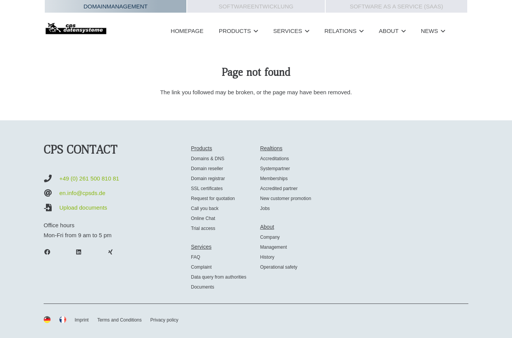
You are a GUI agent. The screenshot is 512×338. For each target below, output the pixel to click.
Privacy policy (164, 320)
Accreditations (274, 158)
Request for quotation (213, 198)
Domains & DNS (207, 158)
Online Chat (203, 218)
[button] (254, 31)
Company (270, 237)
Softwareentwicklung (255, 6)
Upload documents (83, 207)
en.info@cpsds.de (82, 193)
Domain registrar (208, 178)
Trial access (203, 228)
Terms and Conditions (119, 320)
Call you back (204, 208)
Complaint (201, 267)
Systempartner (275, 168)
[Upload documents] (51, 208)
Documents (202, 287)
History (267, 257)
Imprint (82, 320)
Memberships (274, 178)
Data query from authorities (218, 277)
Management (273, 247)
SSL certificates (207, 188)
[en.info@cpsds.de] (51, 193)
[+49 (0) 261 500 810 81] (51, 178)
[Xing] (114, 252)
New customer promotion (285, 198)
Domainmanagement (115, 6)
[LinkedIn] (82, 252)
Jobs (265, 208)
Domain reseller (207, 168)
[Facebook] (51, 252)
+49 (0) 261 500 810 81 (89, 178)
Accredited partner (279, 188)
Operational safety (278, 267)
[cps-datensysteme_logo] (76, 28)
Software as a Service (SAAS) (396, 6)
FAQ (195, 257)
